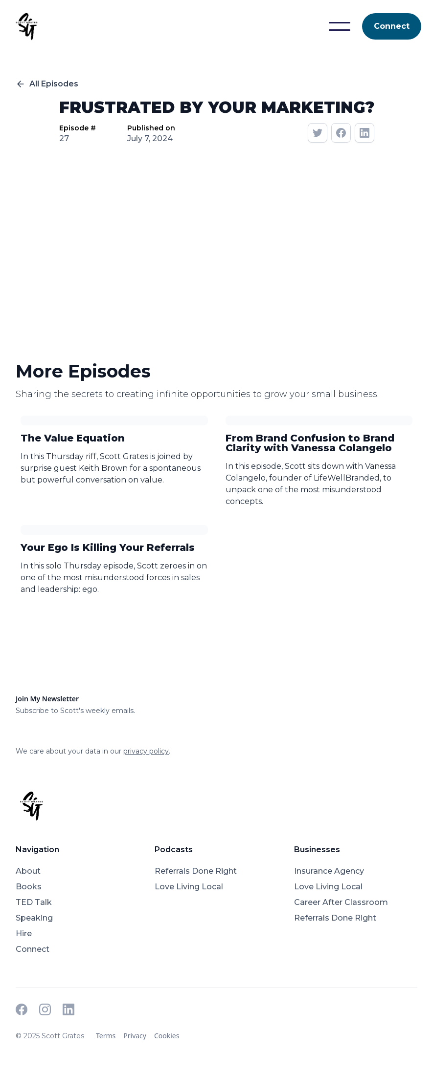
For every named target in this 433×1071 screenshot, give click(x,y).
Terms (105, 1035)
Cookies (166, 1035)
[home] (26, 26)
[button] (339, 26)
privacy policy (146, 751)
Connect (392, 26)
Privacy (134, 1035)
